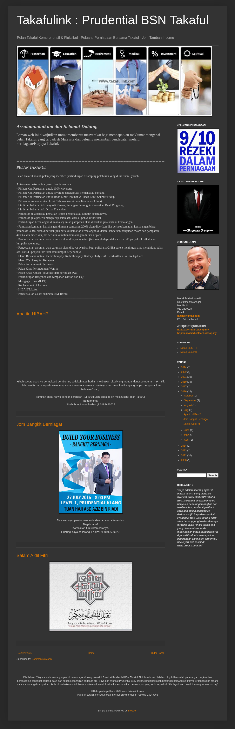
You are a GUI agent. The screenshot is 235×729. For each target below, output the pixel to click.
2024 (184, 367)
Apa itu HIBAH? (32, 313)
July (186, 410)
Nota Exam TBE (189, 348)
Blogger (132, 710)
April (187, 439)
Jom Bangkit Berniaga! (39, 424)
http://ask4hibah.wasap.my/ (193, 329)
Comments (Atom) (42, 659)
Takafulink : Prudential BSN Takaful (112, 20)
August (188, 405)
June (187, 430)
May (186, 434)
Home (91, 653)
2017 (184, 386)
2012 (184, 455)
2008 (184, 460)
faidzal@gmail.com (188, 315)
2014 (184, 445)
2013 (184, 450)
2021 (184, 376)
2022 (184, 372)
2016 (184, 391)
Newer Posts (25, 653)
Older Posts (157, 653)
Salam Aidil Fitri (32, 555)
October (189, 395)
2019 (184, 381)
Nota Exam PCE (189, 352)
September (190, 400)
